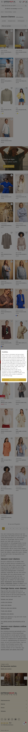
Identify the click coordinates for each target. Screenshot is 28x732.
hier (3, 368)
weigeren (16, 371)
